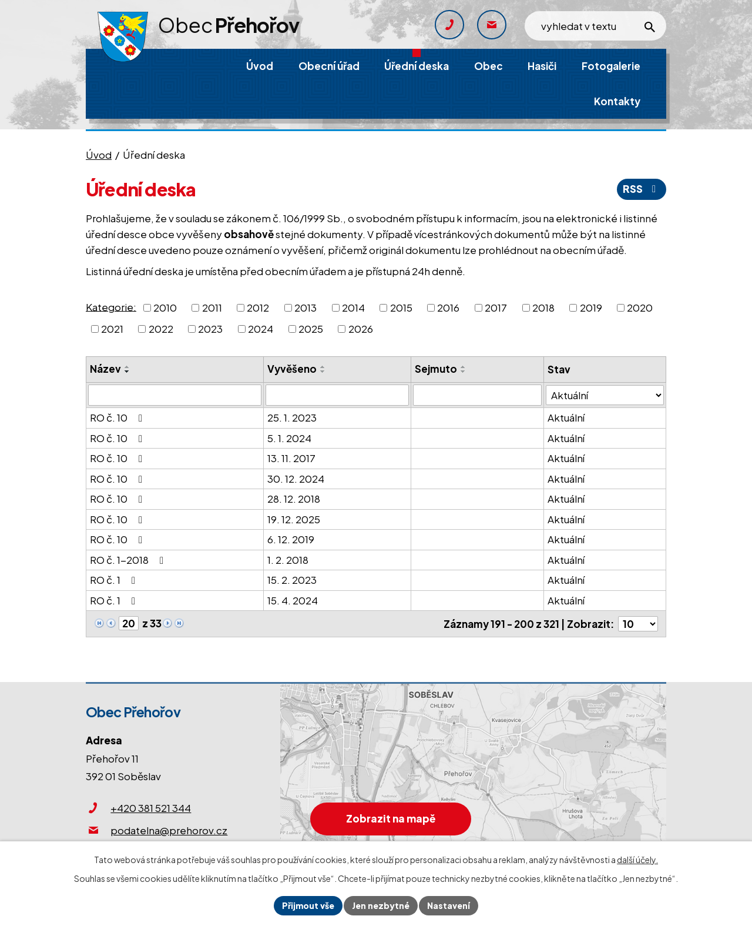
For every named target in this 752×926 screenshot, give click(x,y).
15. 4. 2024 (292, 600)
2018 (543, 307)
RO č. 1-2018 (129, 559)
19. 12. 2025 (293, 519)
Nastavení (448, 905)
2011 (212, 307)
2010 (165, 307)
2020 (640, 307)
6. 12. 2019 (290, 539)
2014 (353, 307)
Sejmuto (436, 368)
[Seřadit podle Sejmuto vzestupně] (463, 367)
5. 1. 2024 (289, 438)
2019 (591, 307)
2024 (260, 328)
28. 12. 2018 (293, 498)
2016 (448, 307)
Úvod (99, 154)
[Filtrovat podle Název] (174, 395)
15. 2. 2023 (292, 579)
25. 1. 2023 (292, 417)
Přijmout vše (308, 905)
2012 (258, 307)
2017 (496, 307)
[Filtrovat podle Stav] (605, 395)
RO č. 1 (115, 579)
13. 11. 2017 (291, 458)
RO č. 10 (118, 417)
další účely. (637, 859)
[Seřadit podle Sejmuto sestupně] (463, 371)
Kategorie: (111, 306)
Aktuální (566, 417)
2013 (305, 307)
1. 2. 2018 (287, 559)
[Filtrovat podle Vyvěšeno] (337, 395)
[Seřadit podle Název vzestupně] (127, 367)
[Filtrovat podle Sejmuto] (477, 395)
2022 (161, 328)
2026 (360, 328)
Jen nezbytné (380, 905)
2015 (401, 307)
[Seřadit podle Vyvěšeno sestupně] (323, 371)
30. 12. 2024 (295, 478)
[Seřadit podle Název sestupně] (127, 371)
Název (105, 368)
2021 (112, 328)
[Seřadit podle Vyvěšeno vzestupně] (323, 367)
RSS (641, 188)
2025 (310, 328)
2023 (210, 328)
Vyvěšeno (292, 368)
